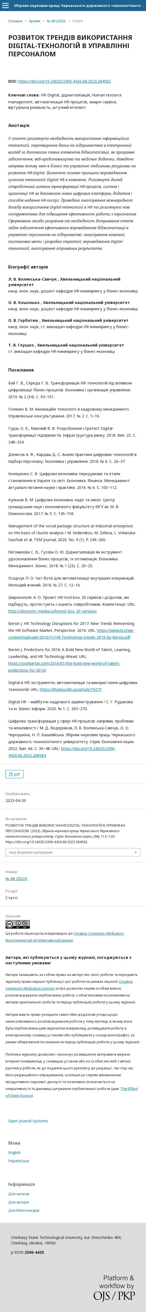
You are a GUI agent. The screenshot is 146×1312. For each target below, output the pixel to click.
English (14, 1152)
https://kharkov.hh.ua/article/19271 (71, 689)
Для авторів (18, 1202)
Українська (18, 1160)
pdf (16, 774)
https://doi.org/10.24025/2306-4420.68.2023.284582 (64, 81)
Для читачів (18, 1193)
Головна (15, 20)
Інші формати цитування (30, 852)
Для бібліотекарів (23, 1210)
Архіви (34, 20)
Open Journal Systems (28, 1120)
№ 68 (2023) (56, 20)
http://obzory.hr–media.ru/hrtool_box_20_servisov (52, 611)
